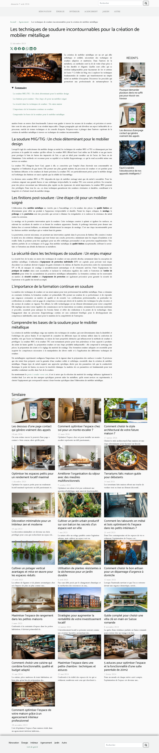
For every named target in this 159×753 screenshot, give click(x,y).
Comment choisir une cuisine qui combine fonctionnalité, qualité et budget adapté (32, 666)
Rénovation (45, 11)
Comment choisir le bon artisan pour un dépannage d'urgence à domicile (123, 572)
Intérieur (74, 11)
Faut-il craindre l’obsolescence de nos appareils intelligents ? (130, 171)
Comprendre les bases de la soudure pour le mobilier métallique (38, 114)
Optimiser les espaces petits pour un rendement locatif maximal (32, 475)
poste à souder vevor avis (37, 374)
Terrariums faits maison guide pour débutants (122, 475)
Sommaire (21, 88)
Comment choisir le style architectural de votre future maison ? (121, 430)
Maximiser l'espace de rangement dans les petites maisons (32, 617)
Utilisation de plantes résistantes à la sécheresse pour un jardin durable (79, 572)
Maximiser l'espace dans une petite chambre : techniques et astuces (77, 666)
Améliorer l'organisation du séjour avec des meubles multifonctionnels (79, 477)
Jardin (106, 11)
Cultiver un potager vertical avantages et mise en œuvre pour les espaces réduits (32, 572)
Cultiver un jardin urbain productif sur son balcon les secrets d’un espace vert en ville (78, 525)
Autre (117, 11)
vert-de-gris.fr (32, 747)
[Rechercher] (120, 3)
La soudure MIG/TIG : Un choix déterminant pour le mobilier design (41, 94)
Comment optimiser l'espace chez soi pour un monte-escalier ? (79, 428)
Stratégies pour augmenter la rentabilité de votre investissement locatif (79, 619)
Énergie (60, 11)
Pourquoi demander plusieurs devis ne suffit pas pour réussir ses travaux (131, 94)
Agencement (91, 11)
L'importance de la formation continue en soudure (33, 109)
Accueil (13, 22)
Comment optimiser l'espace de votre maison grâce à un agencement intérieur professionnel (31, 715)
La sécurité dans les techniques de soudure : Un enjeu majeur (37, 104)
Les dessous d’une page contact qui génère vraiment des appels (131, 133)
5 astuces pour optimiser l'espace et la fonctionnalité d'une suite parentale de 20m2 (125, 666)
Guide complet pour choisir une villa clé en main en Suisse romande (123, 619)
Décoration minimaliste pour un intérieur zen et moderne (31, 523)
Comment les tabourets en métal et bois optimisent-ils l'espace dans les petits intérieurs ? (124, 525)
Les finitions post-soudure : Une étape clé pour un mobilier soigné (40, 99)
